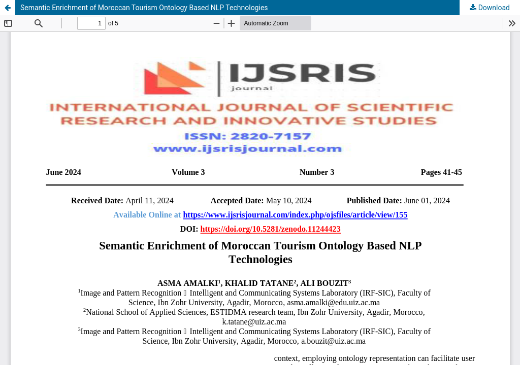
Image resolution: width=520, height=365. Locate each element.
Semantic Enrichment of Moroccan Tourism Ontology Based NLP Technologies (144, 8)
